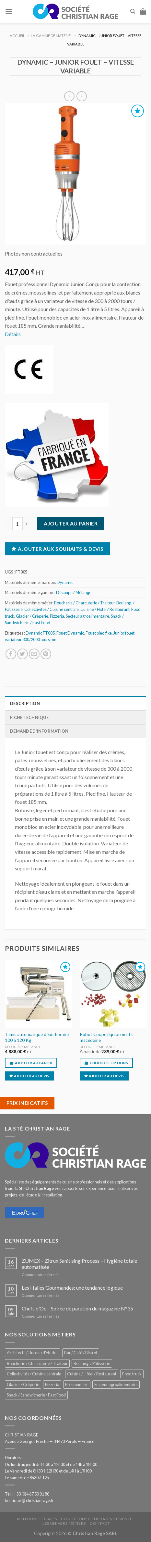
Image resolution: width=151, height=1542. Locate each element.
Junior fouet (123, 633)
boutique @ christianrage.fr (29, 1500)
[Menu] (9, 11)
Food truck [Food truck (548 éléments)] (132, 1373)
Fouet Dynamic (70, 633)
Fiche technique (29, 717)
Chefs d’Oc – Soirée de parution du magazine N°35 (77, 1308)
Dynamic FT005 (40, 633)
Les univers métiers (64, 1523)
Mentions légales (37, 1518)
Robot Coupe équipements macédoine (106, 1037)
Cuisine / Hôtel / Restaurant (105, 609)
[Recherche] (132, 11)
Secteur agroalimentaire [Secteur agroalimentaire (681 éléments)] (116, 1384)
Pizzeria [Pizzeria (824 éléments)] (52, 1384)
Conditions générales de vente (97, 1518)
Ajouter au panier (71, 523)
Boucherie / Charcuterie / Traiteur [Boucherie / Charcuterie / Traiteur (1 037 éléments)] (37, 1363)
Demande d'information (39, 731)
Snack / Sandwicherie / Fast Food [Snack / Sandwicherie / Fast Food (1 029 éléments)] (36, 1394)
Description (25, 703)
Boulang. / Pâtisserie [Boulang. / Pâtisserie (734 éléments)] (92, 1363)
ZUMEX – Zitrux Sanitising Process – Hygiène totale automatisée (79, 1264)
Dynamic (65, 582)
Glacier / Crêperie (32, 616)
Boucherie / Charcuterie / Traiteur (84, 602)
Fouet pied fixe (99, 633)
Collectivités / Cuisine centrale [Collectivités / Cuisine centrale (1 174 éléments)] (34, 1373)
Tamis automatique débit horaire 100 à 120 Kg (37, 1037)
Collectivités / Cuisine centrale (51, 609)
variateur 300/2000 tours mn (30, 639)
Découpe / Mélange (73, 592)
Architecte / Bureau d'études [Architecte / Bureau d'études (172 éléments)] (32, 1352)
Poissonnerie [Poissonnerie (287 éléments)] (76, 1384)
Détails (13, 334)
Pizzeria (57, 616)
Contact (100, 1523)
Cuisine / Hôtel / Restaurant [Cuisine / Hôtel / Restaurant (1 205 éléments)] (91, 1373)
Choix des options (109, 1063)
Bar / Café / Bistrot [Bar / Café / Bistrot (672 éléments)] (80, 1352)
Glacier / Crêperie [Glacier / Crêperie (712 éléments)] (23, 1384)
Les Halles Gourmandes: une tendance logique (72, 1287)
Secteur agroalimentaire (87, 616)
